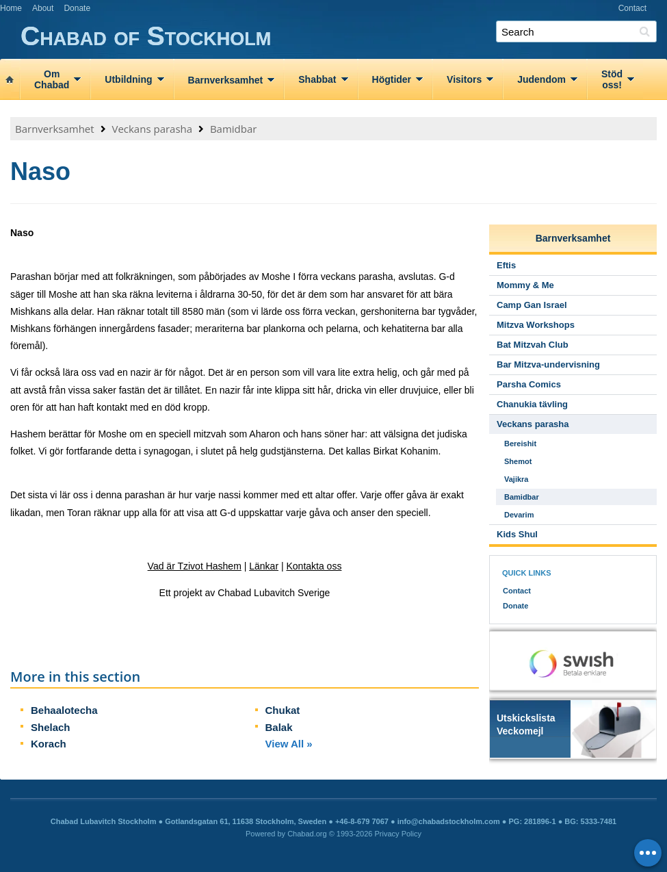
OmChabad (51, 79)
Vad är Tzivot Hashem (194, 566)
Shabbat (317, 79)
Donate (77, 8)
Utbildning (128, 79)
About (42, 8)
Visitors (464, 79)
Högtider (392, 79)
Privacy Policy (398, 834)
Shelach (50, 727)
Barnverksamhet (225, 80)
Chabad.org (307, 834)
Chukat (282, 710)
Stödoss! (612, 79)
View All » (289, 743)
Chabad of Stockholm (344, 36)
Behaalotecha (64, 710)
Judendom (541, 79)
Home (11, 8)
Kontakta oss (313, 566)
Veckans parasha (152, 129)
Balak (279, 727)
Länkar (263, 566)
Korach (48, 743)
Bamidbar (233, 129)
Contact (632, 8)
